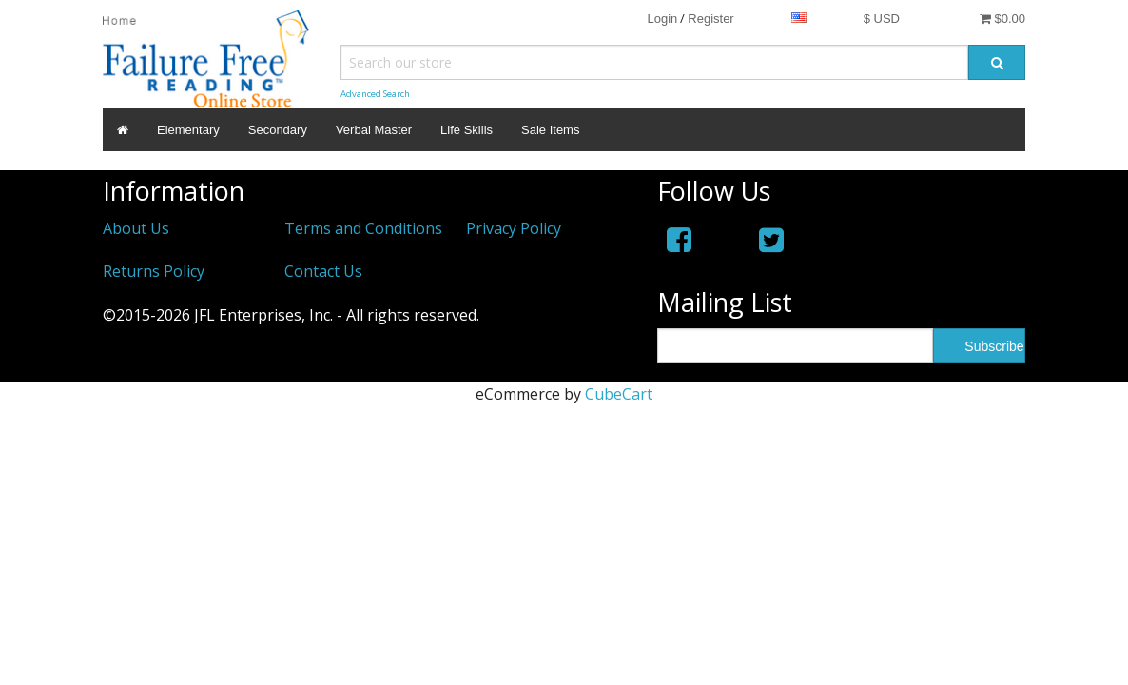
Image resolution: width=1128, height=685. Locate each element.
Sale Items (550, 130)
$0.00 (1002, 18)
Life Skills (466, 130)
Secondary (277, 130)
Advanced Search (375, 94)
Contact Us (323, 271)
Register (710, 18)
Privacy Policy (513, 228)
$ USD (882, 18)
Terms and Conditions (363, 228)
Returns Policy (153, 271)
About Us (136, 228)
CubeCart (618, 393)
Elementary (188, 130)
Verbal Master (374, 130)
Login (662, 18)
